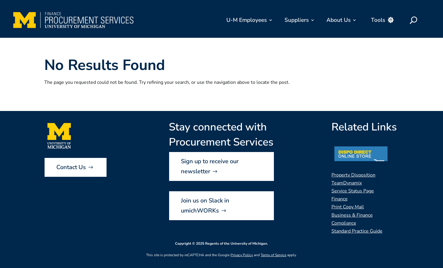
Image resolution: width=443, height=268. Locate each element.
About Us (338, 20)
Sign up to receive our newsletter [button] (209, 166)
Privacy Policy (242, 255)
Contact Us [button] (71, 167)
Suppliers (297, 20)
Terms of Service (273, 255)
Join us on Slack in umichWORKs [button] (205, 206)
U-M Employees (246, 20)
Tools (378, 20)
